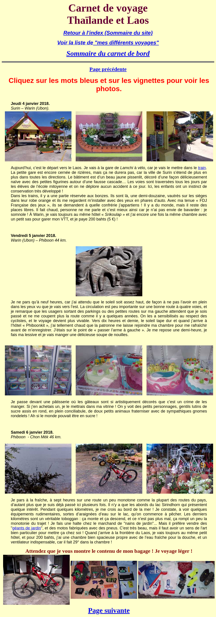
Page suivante (109, 610)
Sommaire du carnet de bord (108, 53)
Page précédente (108, 69)
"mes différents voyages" (126, 43)
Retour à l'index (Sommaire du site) (108, 33)
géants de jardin (26, 528)
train (202, 168)
